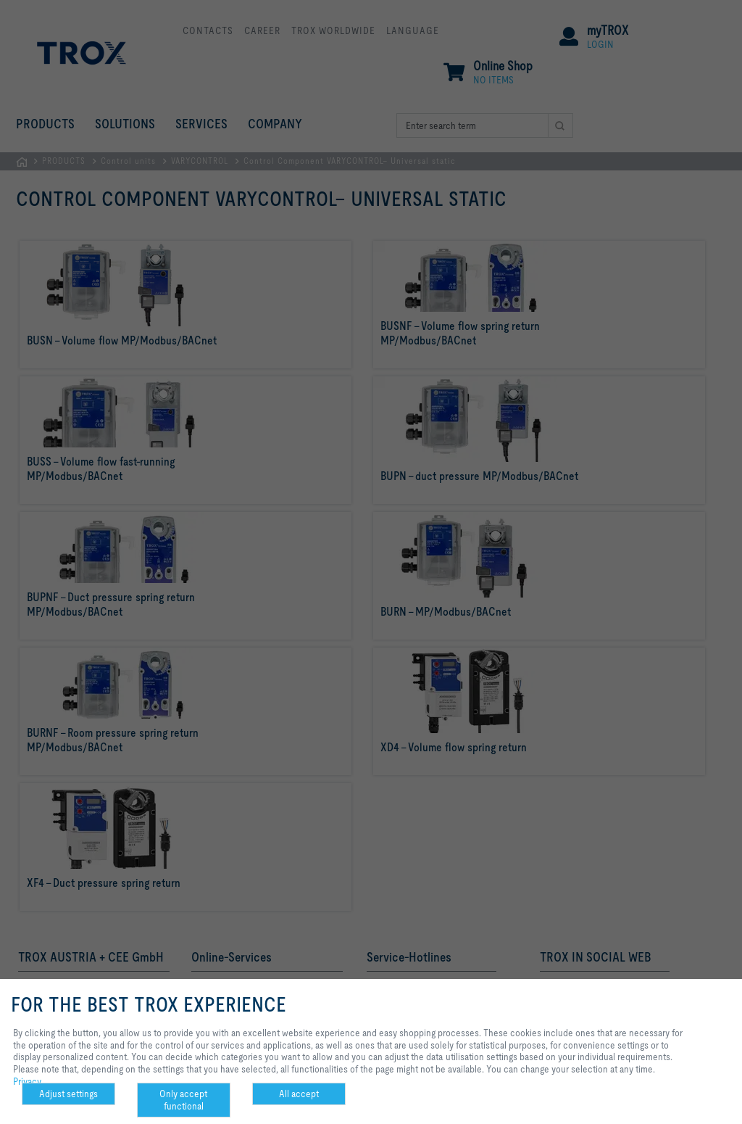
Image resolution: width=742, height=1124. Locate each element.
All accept (299, 1093)
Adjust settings (68, 1093)
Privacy (27, 1081)
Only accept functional (183, 1100)
